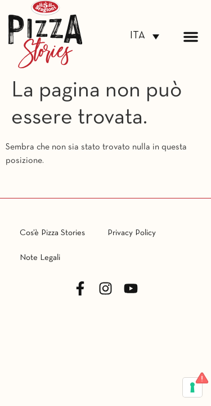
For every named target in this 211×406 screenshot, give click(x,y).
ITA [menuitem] (137, 36)
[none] (144, 36)
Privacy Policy (131, 233)
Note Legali (40, 258)
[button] (191, 36)
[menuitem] (144, 36)
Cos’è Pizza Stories (52, 233)
